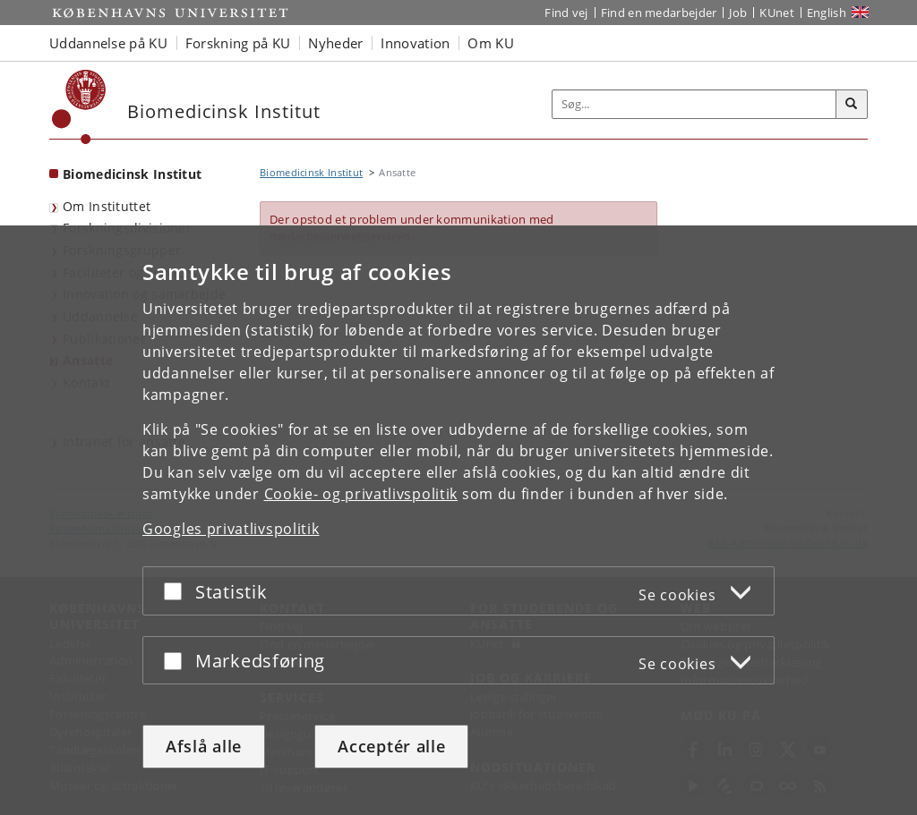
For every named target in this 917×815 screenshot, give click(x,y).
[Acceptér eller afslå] (177, 591)
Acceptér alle (391, 746)
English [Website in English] (826, 12)
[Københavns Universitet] (79, 107)
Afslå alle (204, 746)
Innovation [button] (415, 43)
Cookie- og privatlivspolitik (361, 494)
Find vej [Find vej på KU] (565, 12)
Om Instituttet (106, 206)
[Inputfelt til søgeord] (694, 104)
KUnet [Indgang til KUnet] (776, 12)
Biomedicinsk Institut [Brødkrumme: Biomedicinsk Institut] (311, 172)
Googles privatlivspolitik (231, 529)
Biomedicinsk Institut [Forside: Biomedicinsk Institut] (132, 174)
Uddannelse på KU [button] (108, 43)
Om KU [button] (490, 43)
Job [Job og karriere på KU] (738, 12)
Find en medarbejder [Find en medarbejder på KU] (659, 12)
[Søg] (852, 104)
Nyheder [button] (335, 43)
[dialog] (458, 520)
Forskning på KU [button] (238, 43)
